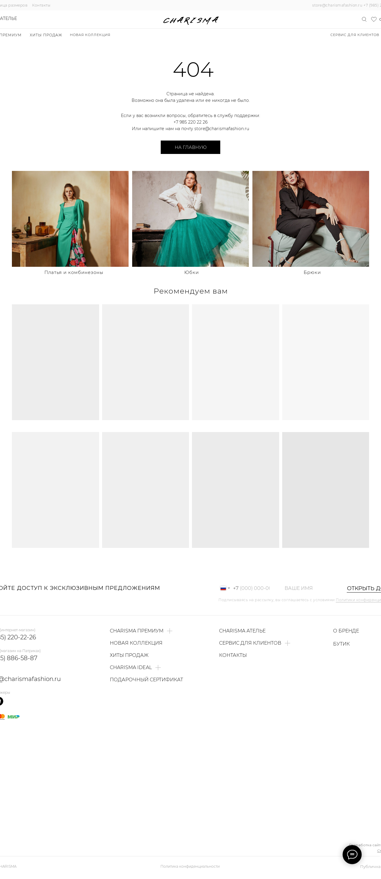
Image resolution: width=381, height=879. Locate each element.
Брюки (312, 272)
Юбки (191, 272)
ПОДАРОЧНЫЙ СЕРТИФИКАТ (146, 679)
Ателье (8, 18)
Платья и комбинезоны (73, 272)
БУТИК (341, 644)
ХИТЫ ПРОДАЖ (46, 35)
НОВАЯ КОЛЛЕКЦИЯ (90, 35)
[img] (70, 219)
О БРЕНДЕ (346, 631)
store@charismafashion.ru (337, 5)
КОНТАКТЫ (233, 655)
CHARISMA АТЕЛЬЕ (242, 631)
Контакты (41, 5)
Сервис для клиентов (354, 35)
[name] (309, 588)
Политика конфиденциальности (190, 866)
